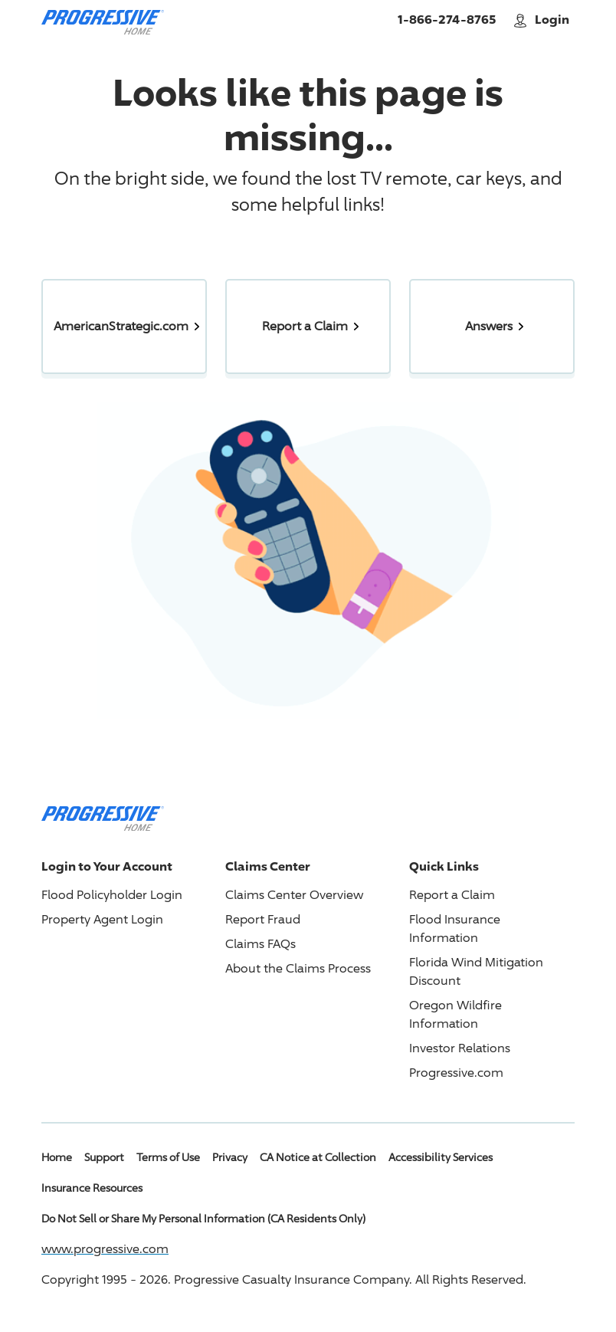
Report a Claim (452, 894)
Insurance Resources (92, 1187)
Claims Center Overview (294, 894)
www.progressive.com (105, 1249)
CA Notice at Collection (318, 1156)
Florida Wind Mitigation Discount (476, 971)
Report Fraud (262, 919)
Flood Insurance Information (454, 928)
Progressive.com (456, 1072)
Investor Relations (459, 1048)
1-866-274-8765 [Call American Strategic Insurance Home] (447, 19)
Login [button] (543, 19)
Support (104, 1156)
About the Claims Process (298, 968)
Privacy (229, 1156)
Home (56, 1156)
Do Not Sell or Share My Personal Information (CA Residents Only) (203, 1218)
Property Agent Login (102, 919)
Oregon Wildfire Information (455, 1014)
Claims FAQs (260, 944)
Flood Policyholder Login (111, 894)
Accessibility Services (440, 1156)
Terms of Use (168, 1156)
